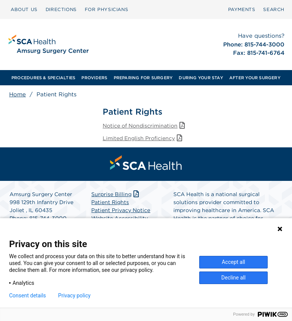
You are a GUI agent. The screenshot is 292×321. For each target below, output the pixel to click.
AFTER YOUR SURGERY (255, 77)
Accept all (233, 262)
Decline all (233, 278)
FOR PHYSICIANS (106, 9)
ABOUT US (24, 9)
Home (17, 94)
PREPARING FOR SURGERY (143, 77)
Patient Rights (110, 202)
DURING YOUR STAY (201, 77)
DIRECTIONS (61, 9)
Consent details (27, 295)
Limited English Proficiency (143, 138)
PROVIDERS (94, 77)
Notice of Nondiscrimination (144, 126)
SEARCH (273, 9)
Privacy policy (74, 295)
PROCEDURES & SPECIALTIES (43, 77)
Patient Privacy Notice (120, 210)
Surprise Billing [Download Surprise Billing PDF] (115, 194)
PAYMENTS (242, 9)
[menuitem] (24, 9)
